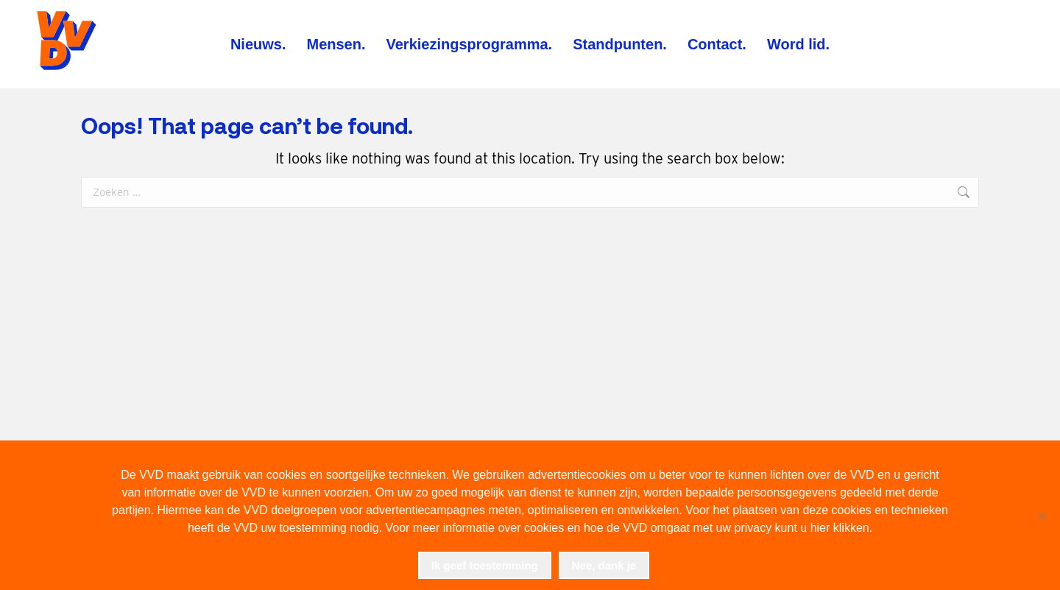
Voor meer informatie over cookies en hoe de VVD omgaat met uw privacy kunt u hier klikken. (628, 527)
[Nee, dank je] (1041, 515)
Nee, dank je (604, 565)
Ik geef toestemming (484, 565)
